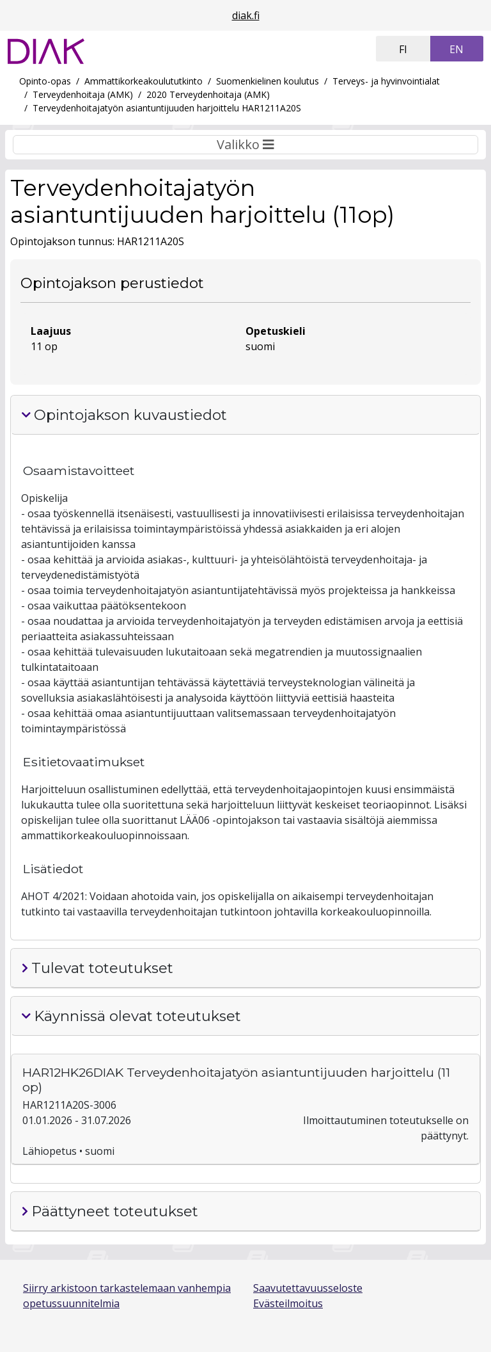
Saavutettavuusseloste (307, 1288)
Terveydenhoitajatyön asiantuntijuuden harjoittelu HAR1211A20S (167, 108)
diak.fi (246, 15)
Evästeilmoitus (288, 1303)
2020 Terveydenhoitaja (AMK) (208, 94)
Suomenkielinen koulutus (267, 81)
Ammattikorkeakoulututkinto (143, 81)
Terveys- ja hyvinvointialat (386, 81)
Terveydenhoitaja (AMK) (83, 94)
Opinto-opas (45, 81)
